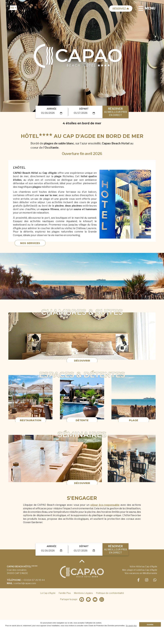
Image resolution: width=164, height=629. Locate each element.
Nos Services (30, 246)
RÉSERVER (115, 112)
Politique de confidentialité (110, 593)
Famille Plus (65, 593)
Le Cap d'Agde (47, 593)
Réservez (121, 8)
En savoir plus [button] (131, 626)
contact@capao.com (25, 583)
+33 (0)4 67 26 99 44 (33, 580)
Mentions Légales (83, 593)
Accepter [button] (150, 624)
